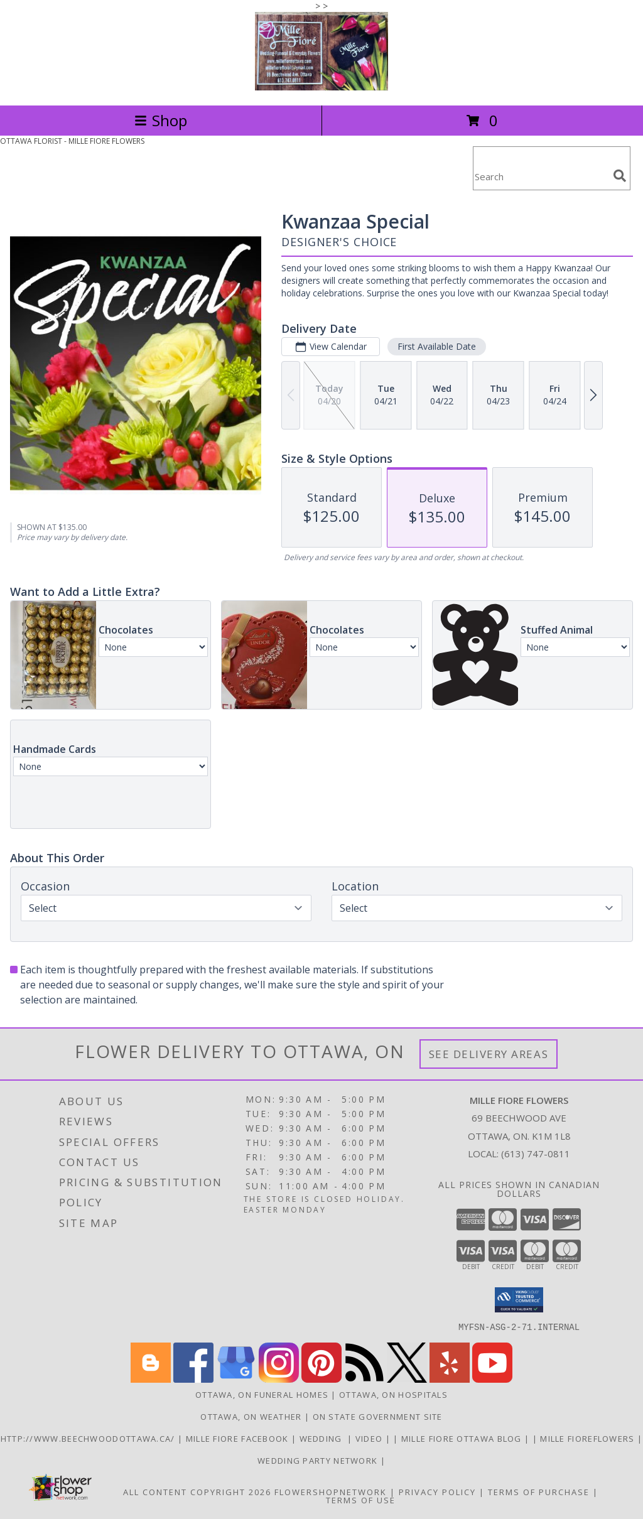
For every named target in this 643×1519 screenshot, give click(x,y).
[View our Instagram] (279, 1379)
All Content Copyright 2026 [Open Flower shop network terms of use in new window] (197, 1491)
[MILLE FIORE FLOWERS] (321, 87)
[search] (620, 176)
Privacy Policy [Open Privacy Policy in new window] (437, 1491)
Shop (160, 120)
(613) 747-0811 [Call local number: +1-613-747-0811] (535, 1153)
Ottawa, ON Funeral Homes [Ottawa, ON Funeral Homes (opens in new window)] (261, 1394)
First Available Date (436, 346)
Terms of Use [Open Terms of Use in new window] (361, 1499)
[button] (519, 1299)
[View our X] (407, 1379)
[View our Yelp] (450, 1379)
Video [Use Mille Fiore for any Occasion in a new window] (370, 1438)
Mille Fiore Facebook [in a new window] (238, 1438)
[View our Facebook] (193, 1379)
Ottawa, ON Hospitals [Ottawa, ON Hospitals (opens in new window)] (393, 1394)
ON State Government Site (378, 1416)
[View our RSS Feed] (364, 1379)
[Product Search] (540, 176)
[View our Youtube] (492, 1379)
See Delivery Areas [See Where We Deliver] (489, 1054)
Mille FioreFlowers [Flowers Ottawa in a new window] (588, 1438)
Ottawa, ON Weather (250, 1416)
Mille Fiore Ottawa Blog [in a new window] (462, 1438)
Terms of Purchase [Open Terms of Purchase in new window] (539, 1491)
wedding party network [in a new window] (319, 1460)
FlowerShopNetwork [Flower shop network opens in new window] (330, 1491)
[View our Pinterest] (321, 1379)
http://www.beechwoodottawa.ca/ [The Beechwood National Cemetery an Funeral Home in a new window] (89, 1438)
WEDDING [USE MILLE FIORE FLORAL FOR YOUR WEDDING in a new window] (324, 1438)
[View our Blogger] (151, 1379)
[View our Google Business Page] (236, 1379)
